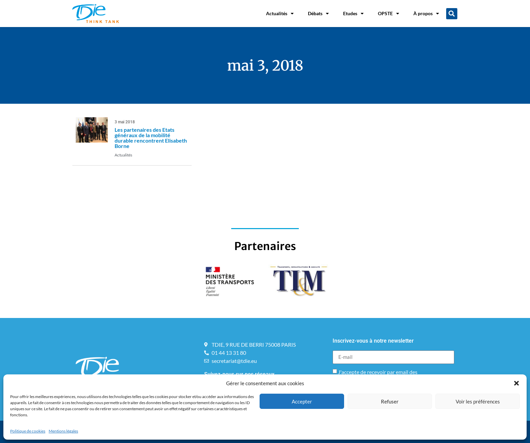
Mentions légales (63, 431)
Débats (318, 13)
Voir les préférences (478, 401)
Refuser (390, 401)
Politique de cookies (27, 431)
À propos (426, 13)
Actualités (280, 13)
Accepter (302, 401)
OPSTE (388, 13)
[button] (516, 383)
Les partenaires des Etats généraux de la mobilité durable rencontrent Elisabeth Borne (151, 137)
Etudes (353, 13)
